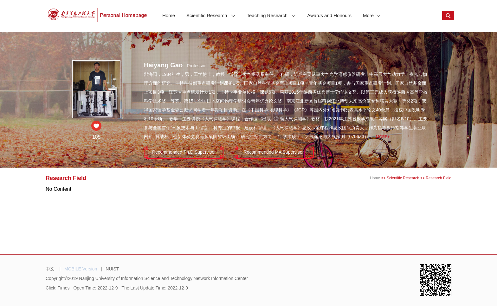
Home (168, 15)
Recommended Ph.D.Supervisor (184, 152)
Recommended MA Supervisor (274, 152)
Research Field (438, 178)
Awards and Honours (329, 15)
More (372, 15)
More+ (383, 137)
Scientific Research (211, 15)
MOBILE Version (80, 268)
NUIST (112, 268)
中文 (50, 268)
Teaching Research (271, 15)
